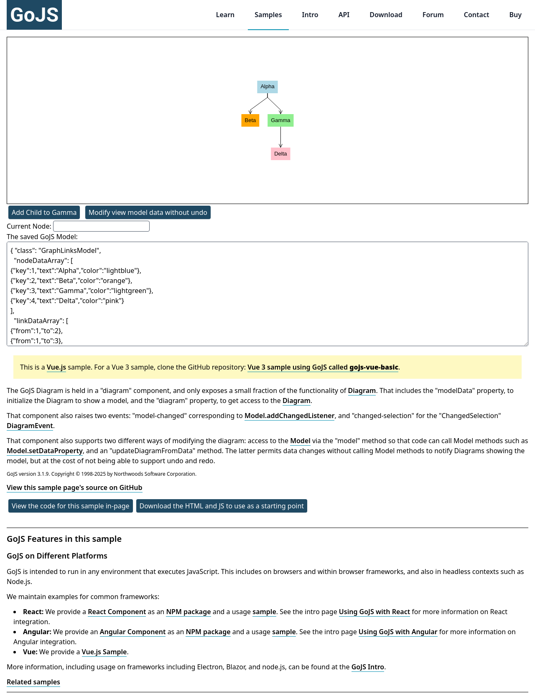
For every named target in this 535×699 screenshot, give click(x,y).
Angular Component (133, 631)
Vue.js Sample (104, 651)
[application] (267, 120)
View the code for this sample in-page (71, 505)
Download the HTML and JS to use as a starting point (222, 505)
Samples (268, 14)
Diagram (362, 390)
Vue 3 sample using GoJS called (322, 367)
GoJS (34, 15)
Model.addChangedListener (289, 415)
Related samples (33, 681)
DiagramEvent (30, 425)
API (344, 14)
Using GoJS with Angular (398, 631)
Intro (310, 14)
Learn (225, 14)
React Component (117, 611)
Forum (433, 14)
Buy (515, 14)
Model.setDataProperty (45, 450)
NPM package (188, 611)
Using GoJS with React (374, 611)
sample (264, 611)
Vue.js (56, 367)
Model (300, 440)
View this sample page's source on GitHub (75, 487)
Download (386, 14)
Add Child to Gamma (44, 212)
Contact (476, 14)
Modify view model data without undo (148, 212)
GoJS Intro (368, 666)
